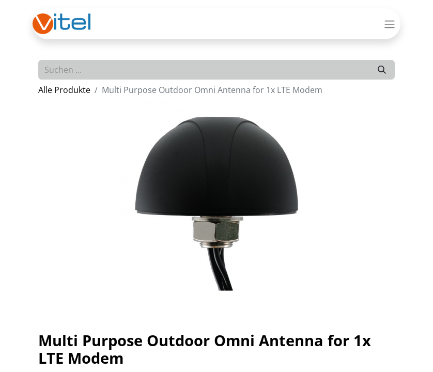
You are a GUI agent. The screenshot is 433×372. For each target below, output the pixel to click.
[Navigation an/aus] (389, 23)
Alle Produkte (64, 90)
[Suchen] (382, 70)
